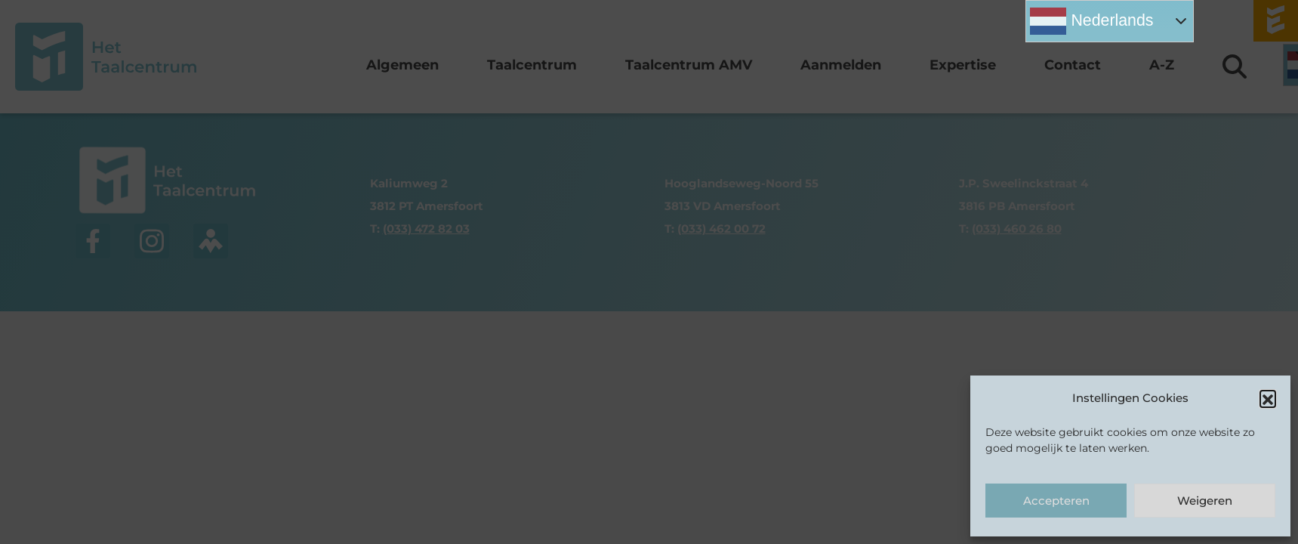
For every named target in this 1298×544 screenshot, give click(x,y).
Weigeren (1204, 500)
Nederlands (1091, 21)
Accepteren (1056, 500)
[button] (1267, 398)
